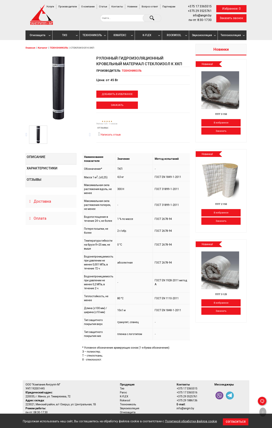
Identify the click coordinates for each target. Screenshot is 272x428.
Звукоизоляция (202, 35)
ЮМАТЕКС (120, 35)
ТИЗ (64, 35)
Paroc (123, 392)
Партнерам (168, 6)
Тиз (122, 388)
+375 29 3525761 (200, 11)
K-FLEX (147, 35)
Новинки (132, 6)
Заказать (117, 105)
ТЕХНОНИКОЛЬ (92, 35)
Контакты (117, 6)
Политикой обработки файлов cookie (191, 421)
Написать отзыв (109, 134)
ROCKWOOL (174, 35)
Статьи (103, 6)
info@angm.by (202, 15)
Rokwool (125, 400)
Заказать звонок (231, 18)
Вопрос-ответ (150, 6)
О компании (88, 6)
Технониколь (128, 404)
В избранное (221, 122)
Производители (67, 6)
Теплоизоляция (231, 35)
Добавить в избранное (117, 94)
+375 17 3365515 (200, 6)
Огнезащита (37, 35)
